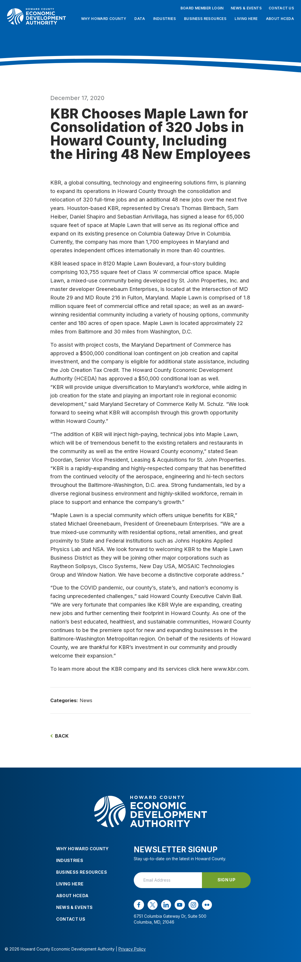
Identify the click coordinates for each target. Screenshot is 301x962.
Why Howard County (103, 18)
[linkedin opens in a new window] (166, 905)
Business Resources (205, 18)
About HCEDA (280, 18)
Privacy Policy (132, 949)
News (86, 700)
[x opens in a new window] (153, 905)
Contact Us (281, 8)
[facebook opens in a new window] (139, 905)
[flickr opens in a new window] (207, 905)
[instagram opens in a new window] (193, 905)
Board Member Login (202, 8)
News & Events (246, 8)
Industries (164, 18)
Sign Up (226, 879)
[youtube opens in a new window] (180, 905)
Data (139, 18)
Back (59, 736)
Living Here (246, 18)
